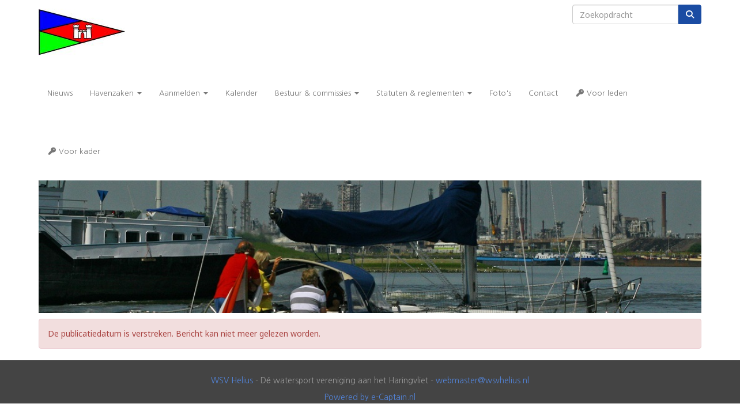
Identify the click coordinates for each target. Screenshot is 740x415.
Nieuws (60, 93)
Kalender (241, 93)
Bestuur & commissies (317, 93)
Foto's (500, 93)
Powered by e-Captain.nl (370, 397)
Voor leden (601, 93)
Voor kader (73, 151)
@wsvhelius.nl (482, 380)
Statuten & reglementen (424, 93)
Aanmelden (183, 93)
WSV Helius (232, 380)
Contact (543, 93)
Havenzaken (116, 93)
